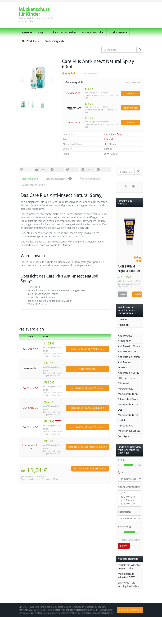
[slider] (122, 465)
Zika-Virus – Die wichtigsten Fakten (128, 584)
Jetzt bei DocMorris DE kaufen (87, 388)
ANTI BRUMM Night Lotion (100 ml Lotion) (129, 269)
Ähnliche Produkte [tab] (90, 178)
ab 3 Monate (129, 500)
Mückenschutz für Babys (62, 32)
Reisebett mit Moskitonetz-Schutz (129, 428)
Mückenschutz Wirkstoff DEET (126, 575)
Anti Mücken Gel (127, 351)
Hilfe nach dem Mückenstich (126, 380)
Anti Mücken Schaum (125, 365)
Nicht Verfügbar (130, 107)
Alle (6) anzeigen (132, 83)
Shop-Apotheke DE (30, 446)
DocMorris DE (73, 122)
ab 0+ (129, 493)
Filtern (123, 545)
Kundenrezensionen (33, 184)
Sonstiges (123, 436)
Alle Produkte (30, 41)
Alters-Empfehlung (129, 486)
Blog (40, 32)
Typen (121, 472)
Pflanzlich (108, 139)
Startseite (27, 32)
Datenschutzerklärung (103, 612)
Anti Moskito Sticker (93, 32)
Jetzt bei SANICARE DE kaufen (87, 349)
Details (123, 294)
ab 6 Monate (129, 503)
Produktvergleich (54, 41)
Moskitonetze (118, 32)
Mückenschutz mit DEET (128, 407)
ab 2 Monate (129, 496)
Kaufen (130, 93)
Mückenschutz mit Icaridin (128, 417)
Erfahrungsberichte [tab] (59, 178)
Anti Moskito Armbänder (125, 338)
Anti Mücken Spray (113, 134)
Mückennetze (125, 388)
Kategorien (124, 511)
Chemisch (123, 319)
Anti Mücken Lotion (129, 356)
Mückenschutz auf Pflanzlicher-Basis (128, 396)
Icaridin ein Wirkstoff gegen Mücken (129, 566)
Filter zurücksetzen (131, 539)
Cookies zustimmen (130, 609)
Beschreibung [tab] (30, 178)
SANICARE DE (73, 93)
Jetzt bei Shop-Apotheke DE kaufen (87, 446)
